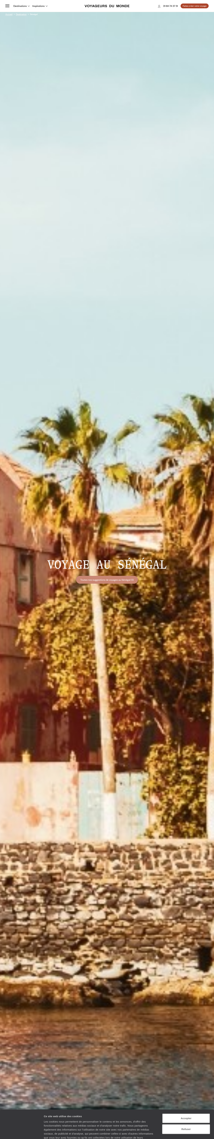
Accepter (186, 1095)
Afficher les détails (184, 1132)
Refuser (186, 1106)
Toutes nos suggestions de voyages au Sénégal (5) (107, 579)
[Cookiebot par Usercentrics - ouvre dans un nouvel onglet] (21, 1132)
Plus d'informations (67, 1118)
